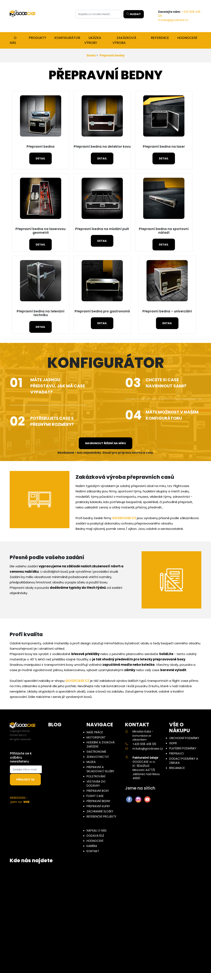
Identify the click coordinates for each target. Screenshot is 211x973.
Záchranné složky (100, 811)
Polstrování (96, 776)
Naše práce (95, 732)
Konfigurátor (67, 37)
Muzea (91, 762)
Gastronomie (96, 752)
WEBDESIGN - (19, 800)
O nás (13, 40)
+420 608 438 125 (144, 744)
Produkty (37, 37)
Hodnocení (187, 37)
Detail (40, 158)
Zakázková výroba (124, 40)
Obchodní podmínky (184, 738)
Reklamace (177, 768)
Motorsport (96, 737)
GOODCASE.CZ (124, 518)
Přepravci (176, 754)
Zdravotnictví (98, 757)
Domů (91, 55)
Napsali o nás (97, 831)
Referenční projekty (101, 817)
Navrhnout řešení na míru (105, 443)
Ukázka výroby (92, 40)
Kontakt (93, 851)
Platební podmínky (182, 748)
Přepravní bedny (112, 55)
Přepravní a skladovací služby (100, 769)
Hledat (134, 14)
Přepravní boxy (98, 791)
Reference (160, 37)
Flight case (95, 796)
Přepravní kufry (98, 806)
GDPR (173, 743)
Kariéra (92, 846)
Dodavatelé (95, 836)
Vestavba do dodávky (96, 784)
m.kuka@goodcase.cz (173, 20)
